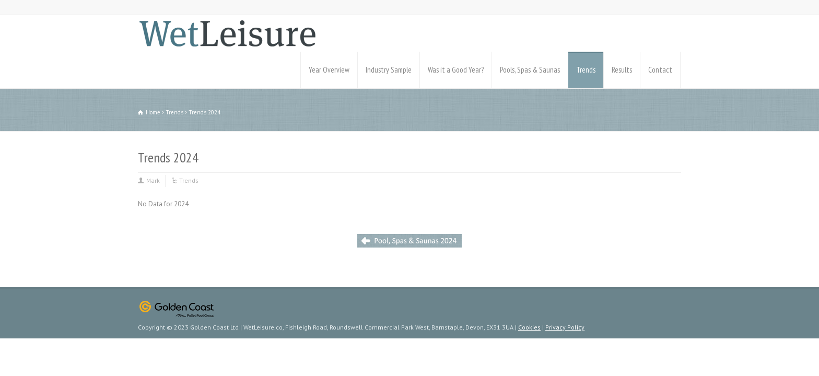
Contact (660, 70)
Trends (585, 70)
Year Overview (329, 70)
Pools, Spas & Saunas (530, 70)
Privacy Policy (564, 327)
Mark (153, 180)
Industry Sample (389, 70)
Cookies (529, 327)
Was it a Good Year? (456, 70)
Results (622, 70)
